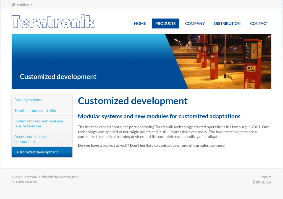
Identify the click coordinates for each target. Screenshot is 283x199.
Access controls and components (31, 139)
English (22, 4)
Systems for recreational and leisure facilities (38, 123)
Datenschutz (262, 181)
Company (195, 23)
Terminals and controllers (36, 110)
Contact (259, 23)
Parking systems (28, 99)
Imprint (265, 177)
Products (165, 23)
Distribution (227, 23)
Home (140, 23)
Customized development (36, 152)
